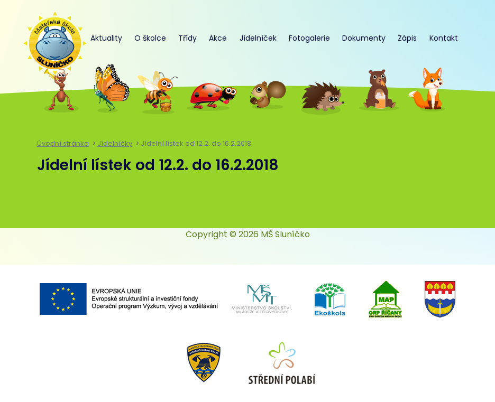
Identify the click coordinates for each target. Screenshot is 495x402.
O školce (150, 38)
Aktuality (106, 38)
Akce (218, 38)
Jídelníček (258, 38)
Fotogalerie (309, 38)
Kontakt (443, 38)
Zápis (407, 38)
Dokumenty (364, 38)
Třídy (187, 38)
